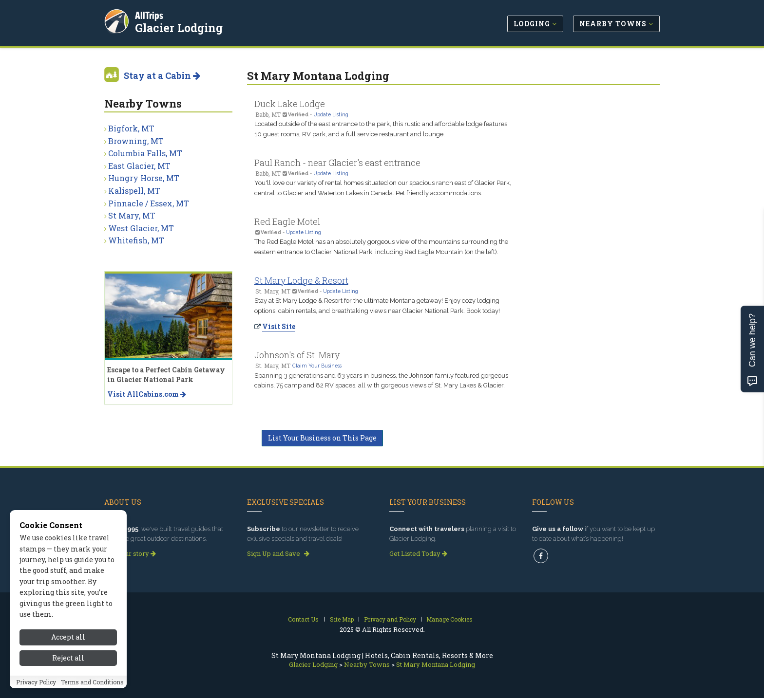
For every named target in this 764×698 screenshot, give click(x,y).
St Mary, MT (131, 215)
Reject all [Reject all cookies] (68, 662)
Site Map (342, 619)
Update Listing (330, 114)
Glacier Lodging (180, 26)
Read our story (130, 553)
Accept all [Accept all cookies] (68, 642)
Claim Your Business (317, 365)
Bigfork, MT (131, 128)
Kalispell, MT (134, 190)
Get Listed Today (418, 553)
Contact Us (303, 619)
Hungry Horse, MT (143, 178)
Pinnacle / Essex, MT (148, 203)
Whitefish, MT (136, 240)
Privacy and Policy (390, 619)
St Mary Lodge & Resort (301, 280)
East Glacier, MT (139, 166)
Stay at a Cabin (162, 75)
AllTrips (150, 13)
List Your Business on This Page (322, 437)
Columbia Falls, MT (145, 153)
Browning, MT (136, 141)
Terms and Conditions (92, 687)
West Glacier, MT (141, 228)
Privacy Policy (36, 687)
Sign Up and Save (278, 553)
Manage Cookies (449, 619)
